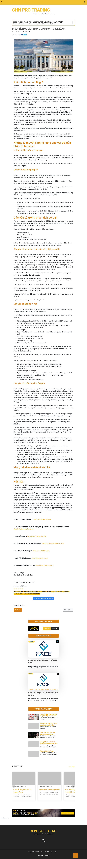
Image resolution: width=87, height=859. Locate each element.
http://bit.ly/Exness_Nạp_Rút (37, 536)
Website (55, 628)
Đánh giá (46, 628)
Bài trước (18, 610)
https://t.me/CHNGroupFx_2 (45, 565)
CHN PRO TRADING (46, 591)
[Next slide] (73, 786)
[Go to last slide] (13, 786)
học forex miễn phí (26, 591)
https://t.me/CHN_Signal (40, 558)
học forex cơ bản (36, 591)
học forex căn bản (57, 591)
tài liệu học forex (18, 593)
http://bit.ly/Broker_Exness (42, 519)
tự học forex (66, 591)
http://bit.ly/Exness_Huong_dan (24, 529)
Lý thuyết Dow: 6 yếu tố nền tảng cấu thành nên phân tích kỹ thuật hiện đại (48, 743)
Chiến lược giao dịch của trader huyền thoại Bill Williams (47, 734)
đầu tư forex (17, 591)
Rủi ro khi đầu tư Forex (46, 751)
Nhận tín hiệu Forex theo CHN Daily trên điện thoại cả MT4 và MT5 (49, 715)
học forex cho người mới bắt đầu (32, 593)
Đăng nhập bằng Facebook (43, 598)
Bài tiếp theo (68, 610)
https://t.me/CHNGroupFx (41, 551)
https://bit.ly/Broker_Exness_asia (53, 543)
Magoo (55, 851)
